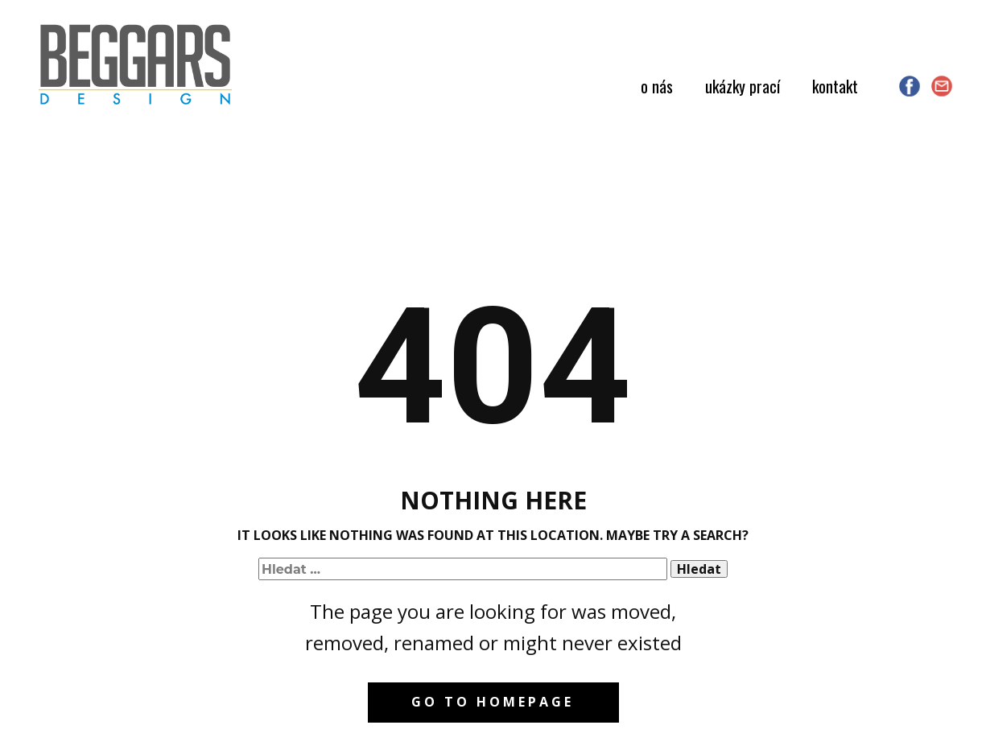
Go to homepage (492, 702)
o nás (657, 86)
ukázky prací (742, 86)
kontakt (835, 86)
